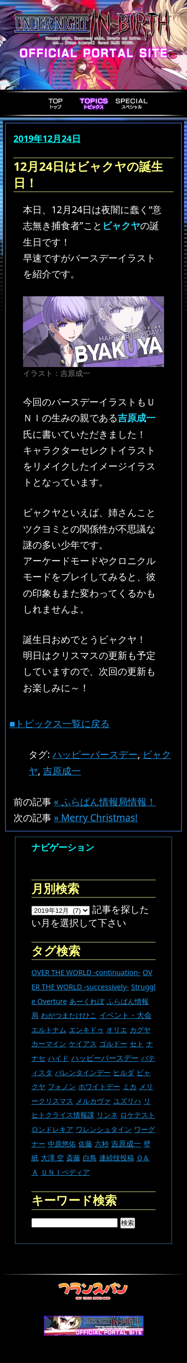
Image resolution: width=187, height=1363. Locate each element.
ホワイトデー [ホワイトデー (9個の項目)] (99, 1086)
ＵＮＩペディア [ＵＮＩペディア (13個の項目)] (65, 1172)
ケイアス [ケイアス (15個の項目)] (83, 1043)
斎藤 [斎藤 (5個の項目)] (73, 1157)
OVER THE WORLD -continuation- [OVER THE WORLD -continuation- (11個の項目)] (85, 972)
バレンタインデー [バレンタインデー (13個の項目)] (83, 1072)
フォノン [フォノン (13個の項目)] (62, 1086)
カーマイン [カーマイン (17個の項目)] (48, 1043)
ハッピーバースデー (95, 754)
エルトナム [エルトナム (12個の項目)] (48, 1029)
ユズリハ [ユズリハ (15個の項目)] (127, 1101)
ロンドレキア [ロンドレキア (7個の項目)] (52, 1129)
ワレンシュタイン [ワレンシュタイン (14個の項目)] (104, 1129)
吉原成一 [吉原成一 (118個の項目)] (126, 1143)
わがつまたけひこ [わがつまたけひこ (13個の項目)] (69, 1015)
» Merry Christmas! (96, 817)
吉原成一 (62, 770)
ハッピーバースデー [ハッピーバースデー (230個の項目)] (105, 1058)
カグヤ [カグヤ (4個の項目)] (140, 1029)
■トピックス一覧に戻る (59, 723)
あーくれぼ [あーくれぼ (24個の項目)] (86, 1001)
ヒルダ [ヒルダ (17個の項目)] (123, 1072)
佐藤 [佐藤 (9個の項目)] (85, 1143)
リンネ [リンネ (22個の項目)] (107, 1114)
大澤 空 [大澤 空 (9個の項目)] (52, 1157)
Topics (93, 103)
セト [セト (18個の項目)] (137, 1043)
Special (131, 103)
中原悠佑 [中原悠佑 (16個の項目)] (62, 1143)
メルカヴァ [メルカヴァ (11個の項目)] (93, 1101)
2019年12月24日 (47, 138)
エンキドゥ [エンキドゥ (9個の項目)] (86, 1029)
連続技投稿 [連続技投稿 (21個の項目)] (116, 1157)
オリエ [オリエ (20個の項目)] (116, 1029)
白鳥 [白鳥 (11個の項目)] (90, 1157)
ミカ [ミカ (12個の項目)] (130, 1086)
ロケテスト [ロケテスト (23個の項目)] (137, 1114)
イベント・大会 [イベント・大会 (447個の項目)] (125, 1015)
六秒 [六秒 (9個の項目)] (102, 1143)
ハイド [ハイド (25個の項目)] (58, 1058)
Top (55, 103)
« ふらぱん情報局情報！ (105, 801)
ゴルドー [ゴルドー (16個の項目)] (113, 1043)
